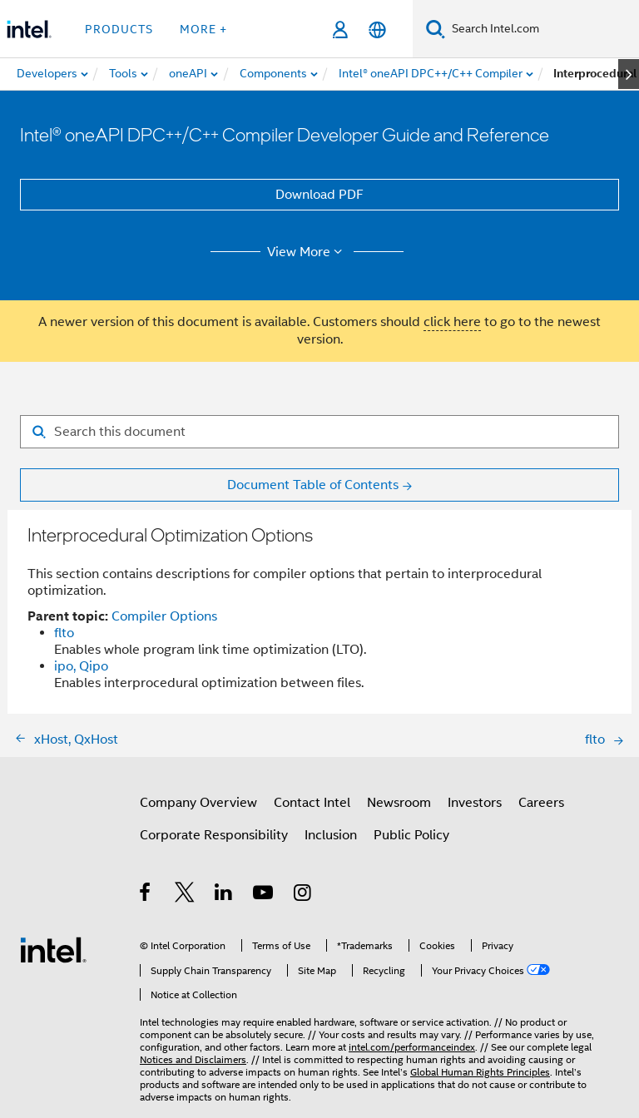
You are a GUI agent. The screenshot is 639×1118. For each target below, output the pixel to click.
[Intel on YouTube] (264, 895)
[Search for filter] (319, 431)
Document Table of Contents (313, 485)
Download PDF (319, 194)
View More (307, 252)
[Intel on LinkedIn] (224, 895)
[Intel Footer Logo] (53, 949)
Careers (541, 802)
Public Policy (411, 835)
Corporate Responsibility (214, 835)
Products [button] (119, 29)
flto (64, 633)
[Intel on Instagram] (303, 895)
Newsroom (399, 802)
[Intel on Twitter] (185, 895)
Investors (475, 802)
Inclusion (331, 835)
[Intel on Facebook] (146, 895)
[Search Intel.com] (542, 29)
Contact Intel (312, 802)
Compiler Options (164, 616)
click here (452, 322)
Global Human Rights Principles (480, 1072)
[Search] (435, 28)
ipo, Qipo (81, 666)
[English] (377, 29)
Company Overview (198, 802)
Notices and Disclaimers (193, 1059)
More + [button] (203, 29)
